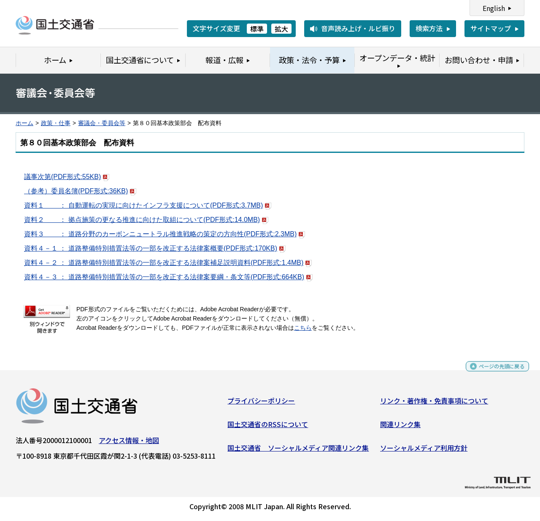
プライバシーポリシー (261, 404)
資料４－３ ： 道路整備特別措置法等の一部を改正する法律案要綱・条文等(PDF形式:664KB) (168, 277)
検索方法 (429, 28)
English (494, 8)
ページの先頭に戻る (494, 373)
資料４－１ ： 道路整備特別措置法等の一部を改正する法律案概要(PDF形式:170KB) (155, 248)
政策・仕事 (55, 123)
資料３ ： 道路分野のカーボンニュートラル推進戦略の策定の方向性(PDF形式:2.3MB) (164, 234)
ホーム (24, 123)
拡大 (281, 29)
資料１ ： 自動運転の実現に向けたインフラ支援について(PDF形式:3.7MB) (147, 205)
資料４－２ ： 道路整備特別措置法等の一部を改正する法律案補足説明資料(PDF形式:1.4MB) (168, 262)
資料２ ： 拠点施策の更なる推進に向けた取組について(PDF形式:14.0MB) (146, 219)
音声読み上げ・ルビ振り (358, 28)
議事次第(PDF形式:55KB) (66, 176)
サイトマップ (490, 28)
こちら (303, 328)
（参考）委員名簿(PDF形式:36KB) (80, 191)
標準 (257, 29)
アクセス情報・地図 (129, 443)
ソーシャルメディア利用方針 (423, 451)
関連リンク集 (400, 427)
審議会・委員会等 (101, 123)
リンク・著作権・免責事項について (434, 404)
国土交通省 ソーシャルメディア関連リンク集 (298, 451)
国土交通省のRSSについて (267, 427)
